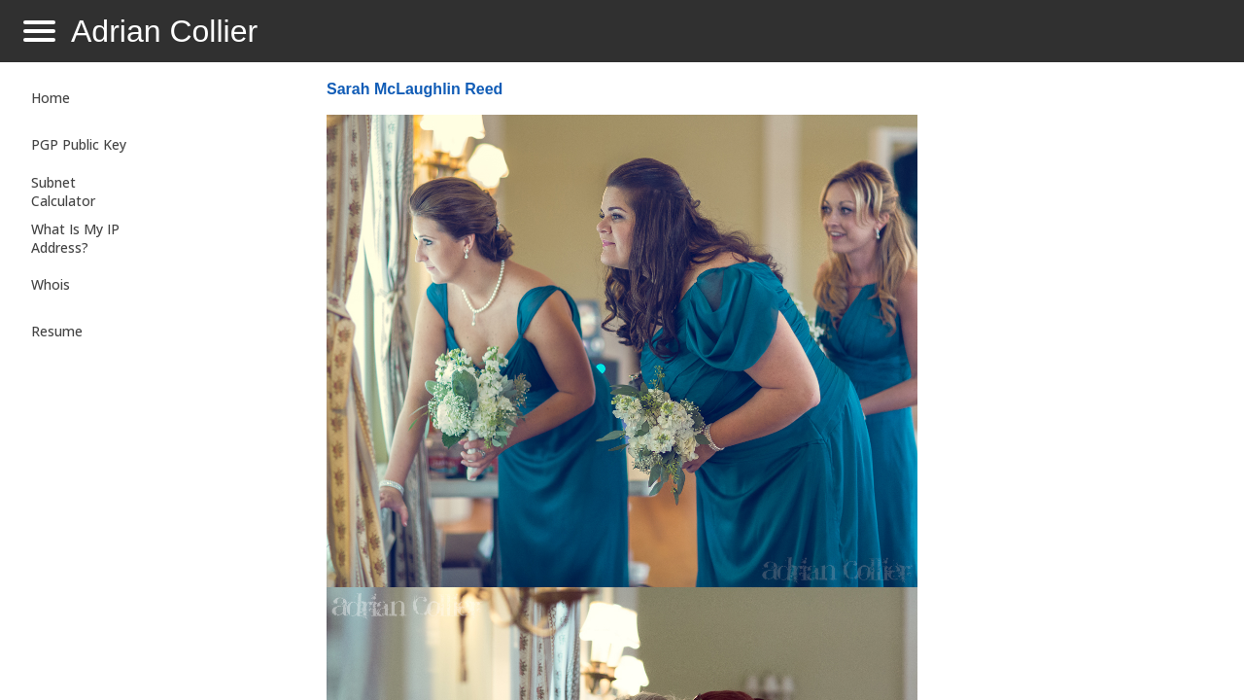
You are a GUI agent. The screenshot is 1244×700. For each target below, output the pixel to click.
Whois (50, 284)
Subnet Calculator (63, 191)
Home (50, 97)
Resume (57, 331)
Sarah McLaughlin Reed (414, 89)
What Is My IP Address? (75, 238)
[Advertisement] (1073, 385)
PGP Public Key (78, 144)
